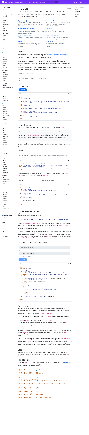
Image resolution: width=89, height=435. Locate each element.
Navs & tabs (5, 132)
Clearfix (5, 155)
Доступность (6, 24)
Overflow (5, 196)
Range (4, 93)
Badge (4, 109)
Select (4, 89)
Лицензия (5, 229)
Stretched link (6, 166)
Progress (5, 142)
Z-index (4, 65)
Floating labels (6, 96)
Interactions (6, 190)
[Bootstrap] (3, 2)
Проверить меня (25, 86)
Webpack (5, 18)
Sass (4, 37)
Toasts (4, 148)
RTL (4, 28)
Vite (4, 22)
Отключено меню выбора (26, 250)
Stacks (4, 164)
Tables (4, 78)
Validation (5, 100)
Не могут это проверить (27, 256)
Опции (4, 39)
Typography (5, 74)
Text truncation (6, 168)
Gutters (5, 61)
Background (6, 179)
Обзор (4, 35)
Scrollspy (5, 144)
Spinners (5, 146)
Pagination (5, 136)
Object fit (5, 192)
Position (5, 160)
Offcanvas (5, 134)
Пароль (21, 81)
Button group (6, 115)
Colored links (6, 158)
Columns (5, 59)
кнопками (67, 362)
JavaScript (5, 16)
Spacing (5, 204)
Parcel (4, 20)
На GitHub (69, 8)
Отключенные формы (80, 13)
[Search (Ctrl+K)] (49, 2)
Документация (9, 2)
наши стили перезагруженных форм (57, 54)
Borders (5, 181)
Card (4, 117)
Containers (5, 55)
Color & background (7, 157)
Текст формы (78, 11)
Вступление (6, 9)
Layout (4, 98)
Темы (33, 2)
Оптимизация (6, 48)
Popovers (5, 140)
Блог (37, 2)
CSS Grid (5, 67)
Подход (5, 217)
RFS (4, 26)
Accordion (5, 105)
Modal (4, 128)
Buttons (5, 113)
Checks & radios (6, 91)
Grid (4, 57)
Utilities (5, 63)
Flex (4, 187)
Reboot (4, 72)
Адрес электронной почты (26, 73)
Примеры (16, 2)
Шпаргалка (23, 2)
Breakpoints (6, 54)
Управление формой (8, 87)
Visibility (5, 210)
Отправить (23, 89)
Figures (4, 80)
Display (4, 185)
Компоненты (6, 45)
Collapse (5, 123)
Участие (5, 30)
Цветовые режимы (7, 43)
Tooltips (5, 150)
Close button (6, 121)
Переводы (5, 231)
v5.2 (81, 2)
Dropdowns (5, 125)
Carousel (5, 119)
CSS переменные (7, 47)
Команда (5, 226)
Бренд (4, 228)
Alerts (4, 107)
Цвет (4, 41)
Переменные (79, 17)
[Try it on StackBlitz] (68, 94)
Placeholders (6, 138)
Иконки (29, 2)
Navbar (4, 130)
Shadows (5, 200)
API (4, 177)
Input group (6, 94)
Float (4, 189)
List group (5, 126)
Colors (4, 183)
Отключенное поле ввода (25, 245)
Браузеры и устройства (8, 15)
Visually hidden (6, 172)
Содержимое (6, 13)
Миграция (5, 236)
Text (4, 206)
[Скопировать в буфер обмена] (70, 94)
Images (5, 76)
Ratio (4, 162)
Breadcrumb (6, 111)
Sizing (4, 202)
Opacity (5, 194)
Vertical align (6, 208)
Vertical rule (5, 170)
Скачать (5, 11)
